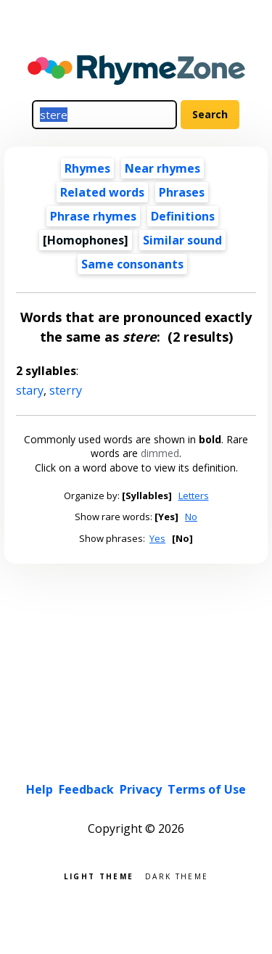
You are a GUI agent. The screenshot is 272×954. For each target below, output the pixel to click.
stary (30, 390)
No (191, 516)
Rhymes (87, 168)
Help (39, 789)
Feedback (86, 789)
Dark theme (176, 875)
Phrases (182, 192)
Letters (193, 495)
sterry (65, 390)
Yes (157, 538)
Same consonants (132, 264)
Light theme (98, 875)
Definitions (183, 216)
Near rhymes (162, 168)
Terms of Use (207, 789)
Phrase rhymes (93, 216)
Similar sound (182, 240)
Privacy (141, 789)
